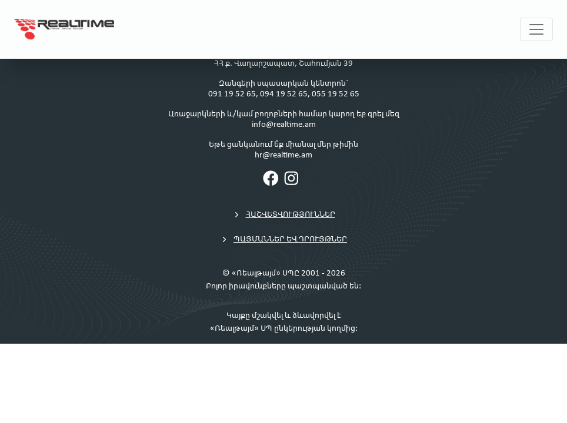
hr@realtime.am (283, 155)
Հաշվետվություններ (283, 214)
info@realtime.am (284, 124)
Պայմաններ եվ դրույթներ (283, 239)
